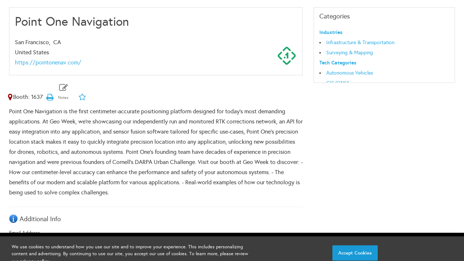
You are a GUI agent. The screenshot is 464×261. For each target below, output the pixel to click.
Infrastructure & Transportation (360, 42)
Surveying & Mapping (349, 53)
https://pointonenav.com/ (48, 62)
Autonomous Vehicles (349, 73)
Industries (331, 32)
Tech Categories (337, 63)
